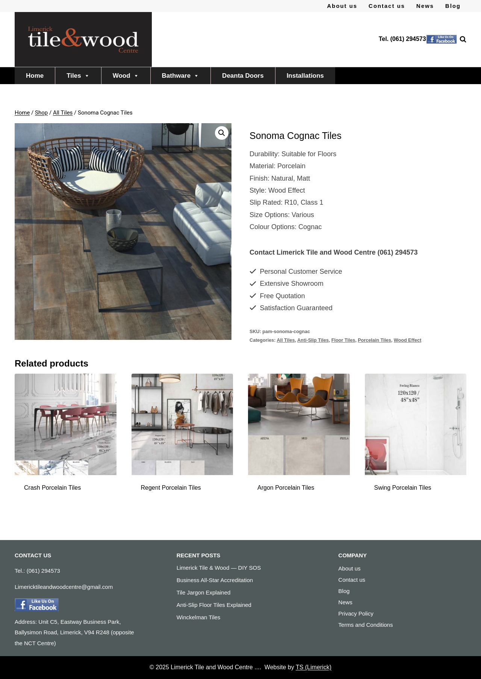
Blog (453, 6)
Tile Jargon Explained (204, 592)
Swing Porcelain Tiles (402, 487)
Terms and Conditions (365, 625)
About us (342, 6)
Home (35, 75)
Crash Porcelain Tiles (52, 487)
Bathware (181, 75)
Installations (305, 75)
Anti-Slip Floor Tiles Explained (214, 605)
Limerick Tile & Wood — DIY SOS (219, 567)
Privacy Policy (355, 613)
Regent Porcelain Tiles (171, 487)
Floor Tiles (343, 340)
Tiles (78, 75)
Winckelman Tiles (199, 617)
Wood (126, 75)
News (425, 6)
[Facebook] (441, 39)
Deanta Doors (243, 75)
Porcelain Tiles (374, 340)
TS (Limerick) (313, 667)
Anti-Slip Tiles (313, 340)
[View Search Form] (459, 39)
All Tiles (286, 340)
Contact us (387, 6)
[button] (221, 133)
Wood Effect (407, 340)
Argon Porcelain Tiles (285, 487)
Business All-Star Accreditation (215, 580)
